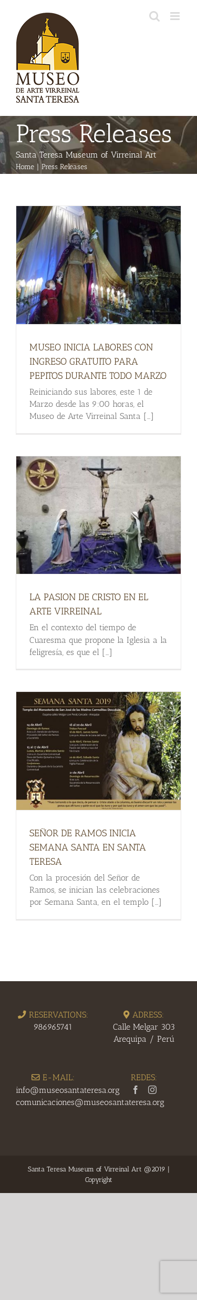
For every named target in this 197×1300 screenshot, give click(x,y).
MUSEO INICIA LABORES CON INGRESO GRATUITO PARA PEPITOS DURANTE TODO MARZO (98, 361)
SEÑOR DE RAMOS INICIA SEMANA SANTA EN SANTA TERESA (87, 847)
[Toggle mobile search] (154, 16)
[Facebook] (135, 1090)
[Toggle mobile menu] (175, 16)
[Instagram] (152, 1090)
